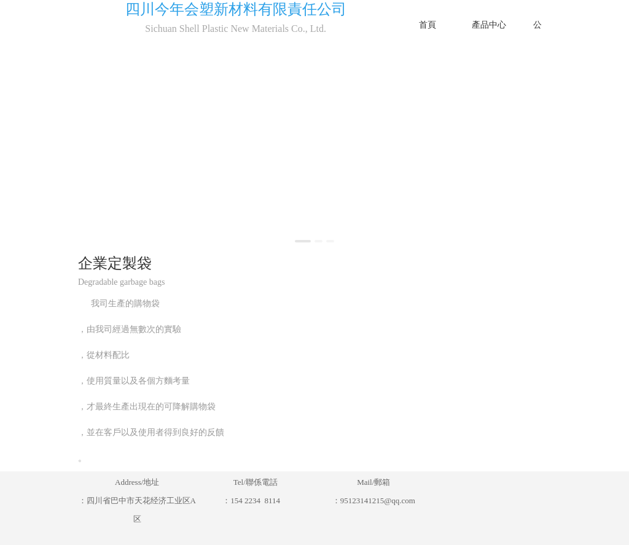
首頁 (427, 24)
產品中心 (489, 24)
